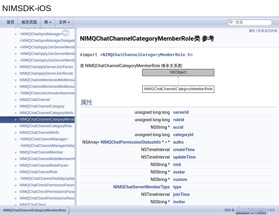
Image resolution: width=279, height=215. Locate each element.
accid (178, 127)
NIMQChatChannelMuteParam (44, 165)
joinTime (181, 194)
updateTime (184, 157)
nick (177, 164)
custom (180, 179)
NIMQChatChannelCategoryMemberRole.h (146, 55)
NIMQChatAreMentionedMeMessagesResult (55, 87)
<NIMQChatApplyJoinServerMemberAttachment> (59, 54)
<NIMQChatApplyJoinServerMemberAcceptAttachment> (64, 47)
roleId (178, 119)
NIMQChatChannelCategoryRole (46, 126)
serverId (181, 112)
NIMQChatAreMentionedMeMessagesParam (55, 80)
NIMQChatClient (33, 205)
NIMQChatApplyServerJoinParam (46, 67)
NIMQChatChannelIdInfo (39, 132)
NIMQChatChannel (35, 100)
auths (178, 142)
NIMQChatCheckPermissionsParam (48, 192)
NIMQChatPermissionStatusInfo (131, 142)
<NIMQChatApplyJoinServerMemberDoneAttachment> (63, 60)
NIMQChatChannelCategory (42, 106)
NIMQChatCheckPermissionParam (47, 185)
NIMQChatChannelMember (41, 152)
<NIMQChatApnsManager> (41, 34)
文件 (64, 22)
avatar (179, 172)
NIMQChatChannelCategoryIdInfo (46, 113)
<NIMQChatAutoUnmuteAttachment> (49, 93)
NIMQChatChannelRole (38, 172)
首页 (10, 22)
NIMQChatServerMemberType (141, 187)
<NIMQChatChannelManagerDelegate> (51, 146)
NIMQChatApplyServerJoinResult (46, 73)
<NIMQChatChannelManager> (44, 139)
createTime (184, 149)
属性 (252, 31)
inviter (179, 201)
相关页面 (29, 22)
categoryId (183, 134)
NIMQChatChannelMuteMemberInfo (48, 159)
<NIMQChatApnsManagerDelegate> (48, 41)
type (177, 187)
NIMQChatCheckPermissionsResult (48, 198)
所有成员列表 (268, 31)
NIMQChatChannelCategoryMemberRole (52, 119)
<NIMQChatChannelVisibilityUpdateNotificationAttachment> (67, 178)
